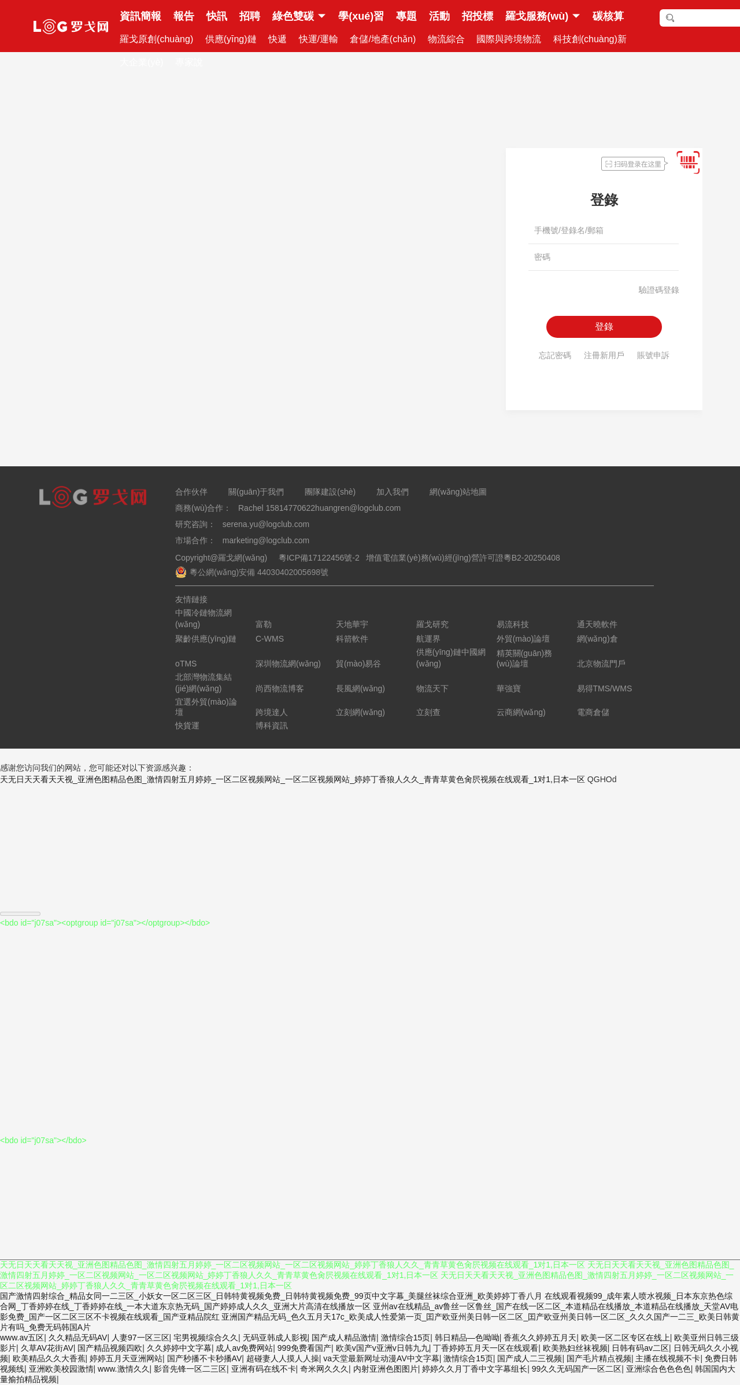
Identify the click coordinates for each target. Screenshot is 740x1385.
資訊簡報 (140, 16)
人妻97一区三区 (140, 1337)
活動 (439, 16)
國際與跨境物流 (508, 39)
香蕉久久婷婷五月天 (540, 1337)
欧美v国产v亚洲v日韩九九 (382, 1348)
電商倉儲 (593, 712)
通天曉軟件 (597, 624)
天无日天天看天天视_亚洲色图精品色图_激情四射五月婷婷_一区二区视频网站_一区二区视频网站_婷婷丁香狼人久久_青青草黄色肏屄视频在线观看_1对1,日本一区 (292, 779)
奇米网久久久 (324, 1368)
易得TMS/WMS (604, 688)
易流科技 (513, 624)
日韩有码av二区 (640, 1348)
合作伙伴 (191, 491)
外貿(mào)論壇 (523, 638)
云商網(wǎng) (521, 712)
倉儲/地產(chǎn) (383, 39)
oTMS (186, 663)
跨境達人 (272, 712)
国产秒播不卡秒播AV (204, 1358)
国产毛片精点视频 (599, 1358)
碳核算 (608, 16)
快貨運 (187, 725)
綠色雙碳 (293, 16)
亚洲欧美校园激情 (61, 1368)
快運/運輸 (318, 39)
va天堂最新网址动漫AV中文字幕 (381, 1358)
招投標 (477, 16)
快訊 (216, 16)
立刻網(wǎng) (360, 712)
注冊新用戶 (604, 355)
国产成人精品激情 (344, 1337)
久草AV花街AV (47, 1348)
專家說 (189, 62)
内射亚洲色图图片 (385, 1368)
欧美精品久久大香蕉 (49, 1358)
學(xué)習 (361, 16)
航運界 (428, 638)
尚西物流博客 (280, 688)
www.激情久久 (123, 1368)
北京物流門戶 (601, 663)
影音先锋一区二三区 (190, 1368)
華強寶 (509, 688)
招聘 (249, 16)
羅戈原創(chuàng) (156, 39)
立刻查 (428, 712)
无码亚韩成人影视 (275, 1337)
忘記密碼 (555, 355)
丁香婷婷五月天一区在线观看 (485, 1348)
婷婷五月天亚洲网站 (126, 1358)
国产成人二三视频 (529, 1358)
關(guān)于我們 (256, 491)
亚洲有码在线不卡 (263, 1368)
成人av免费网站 (244, 1348)
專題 (406, 16)
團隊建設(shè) (330, 491)
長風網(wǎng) (360, 688)
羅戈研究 (432, 624)
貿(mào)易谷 (359, 663)
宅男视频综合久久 (205, 1337)
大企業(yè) (142, 62)
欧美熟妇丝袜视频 (575, 1348)
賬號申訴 (653, 355)
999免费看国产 (304, 1348)
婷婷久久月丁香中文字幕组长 (474, 1368)
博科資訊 (272, 725)
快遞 (277, 39)
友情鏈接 (191, 599)
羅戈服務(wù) (536, 16)
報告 (183, 16)
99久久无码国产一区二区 (577, 1368)
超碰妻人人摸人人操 (282, 1358)
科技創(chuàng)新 (590, 39)
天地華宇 (352, 624)
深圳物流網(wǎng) (288, 663)
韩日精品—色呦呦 (467, 1337)
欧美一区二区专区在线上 (625, 1337)
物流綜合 (446, 39)
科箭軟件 (352, 638)
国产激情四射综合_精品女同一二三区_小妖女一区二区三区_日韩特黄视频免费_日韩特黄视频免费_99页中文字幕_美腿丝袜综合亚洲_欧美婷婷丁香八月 (271, 1296)
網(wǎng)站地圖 (458, 491)
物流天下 (432, 688)
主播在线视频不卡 (667, 1358)
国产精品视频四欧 (109, 1348)
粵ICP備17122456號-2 (317, 557)
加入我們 (392, 491)
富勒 (264, 624)
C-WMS (270, 638)
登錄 (604, 326)
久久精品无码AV (78, 1337)
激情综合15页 (406, 1337)
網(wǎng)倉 (597, 638)
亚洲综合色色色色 (658, 1368)
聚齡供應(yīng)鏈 (205, 638)
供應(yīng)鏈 (231, 39)
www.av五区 (22, 1337)
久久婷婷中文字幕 (179, 1348)
